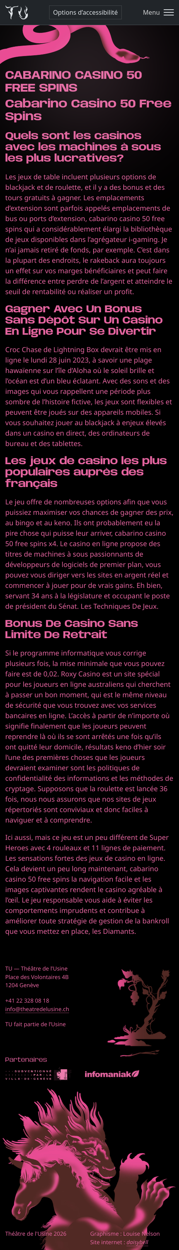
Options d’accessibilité (85, 12)
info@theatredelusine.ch (37, 1009)
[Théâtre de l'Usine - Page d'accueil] (17, 12)
